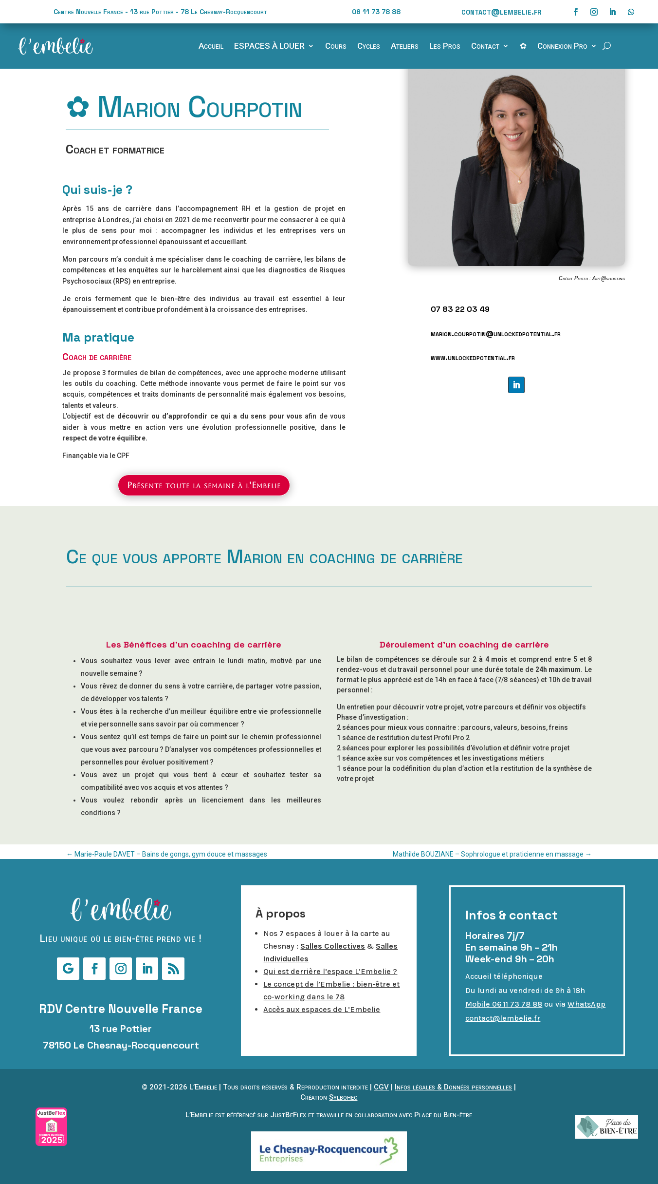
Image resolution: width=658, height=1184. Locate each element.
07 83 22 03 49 (460, 309)
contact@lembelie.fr (501, 11)
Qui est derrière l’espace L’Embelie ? (330, 971)
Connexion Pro (562, 46)
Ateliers (405, 46)
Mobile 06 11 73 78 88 (503, 1004)
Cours (336, 46)
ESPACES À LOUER (269, 46)
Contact (485, 46)
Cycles (368, 46)
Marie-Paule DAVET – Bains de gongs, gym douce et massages (166, 854)
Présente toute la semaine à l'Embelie (204, 485)
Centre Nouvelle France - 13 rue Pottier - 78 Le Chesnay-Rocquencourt (160, 11)
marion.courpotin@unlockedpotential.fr (496, 333)
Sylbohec (343, 1097)
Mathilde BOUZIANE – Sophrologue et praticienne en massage (492, 854)
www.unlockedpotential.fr (473, 357)
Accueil (211, 46)
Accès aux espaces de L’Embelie (321, 1009)
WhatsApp (586, 1004)
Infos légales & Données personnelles (453, 1087)
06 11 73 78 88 (376, 11)
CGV (381, 1087)
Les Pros (444, 46)
